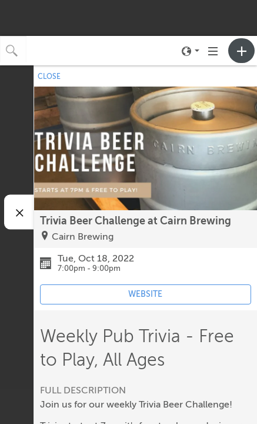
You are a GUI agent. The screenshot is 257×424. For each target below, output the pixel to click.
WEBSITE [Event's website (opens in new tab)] (145, 294)
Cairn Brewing (83, 236)
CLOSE (49, 76)
